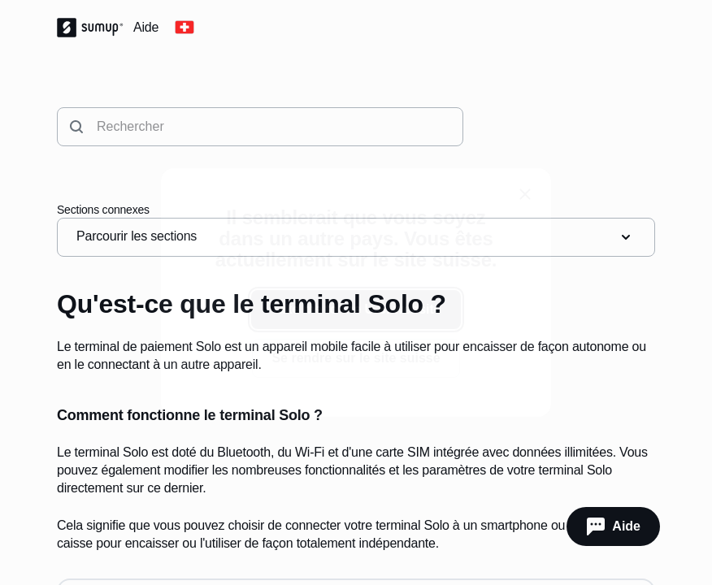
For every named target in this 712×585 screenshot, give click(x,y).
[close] (525, 194)
